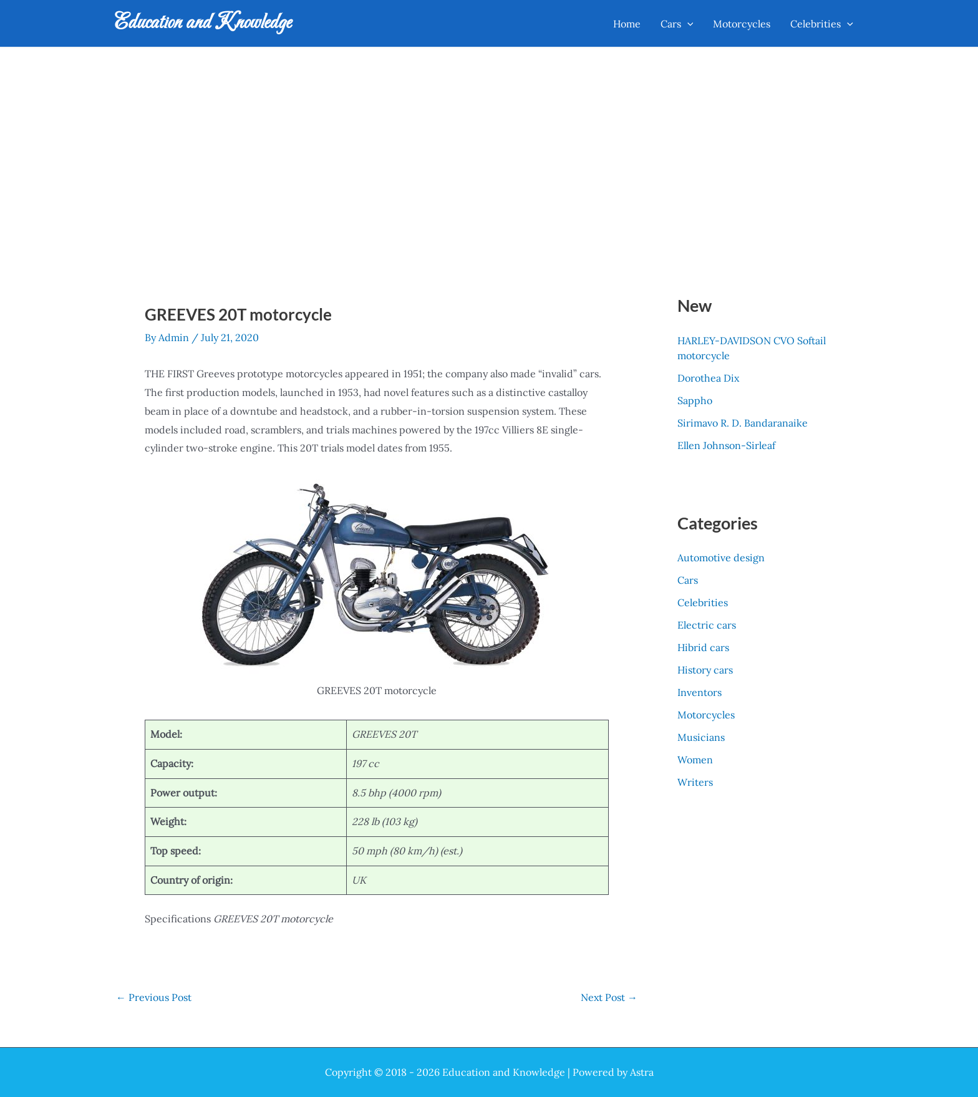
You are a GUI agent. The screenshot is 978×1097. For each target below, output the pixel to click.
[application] (687, 23)
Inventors (699, 692)
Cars (687, 580)
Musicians (701, 737)
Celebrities (702, 602)
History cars (705, 670)
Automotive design (721, 557)
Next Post (609, 997)
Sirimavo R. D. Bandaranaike (742, 423)
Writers (695, 782)
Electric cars (706, 625)
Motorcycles (706, 714)
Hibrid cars (703, 647)
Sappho (694, 400)
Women (695, 759)
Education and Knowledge (203, 23)
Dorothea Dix (708, 378)
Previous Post (153, 997)
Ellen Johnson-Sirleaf (726, 445)
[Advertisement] (489, 141)
